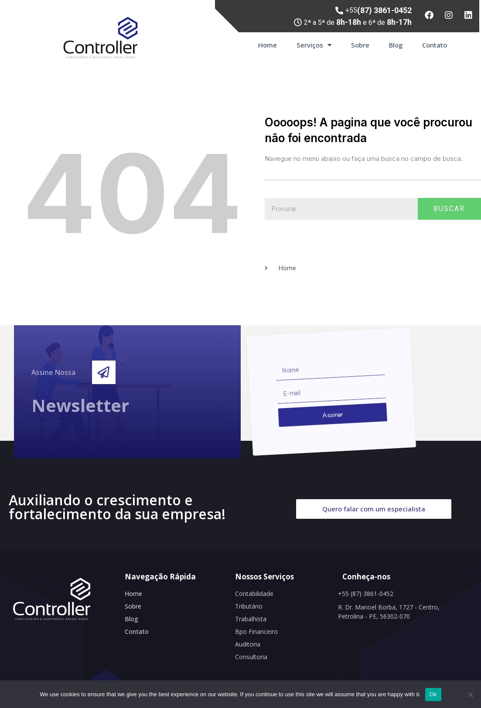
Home (267, 45)
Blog (396, 45)
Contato (434, 45)
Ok (433, 694)
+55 (378, 10)
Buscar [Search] (449, 208)
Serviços (314, 45)
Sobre (360, 45)
